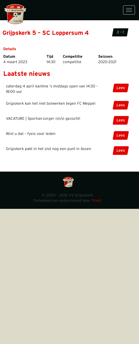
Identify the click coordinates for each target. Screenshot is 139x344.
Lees (120, 88)
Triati (96, 201)
